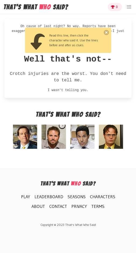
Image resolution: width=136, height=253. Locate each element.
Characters (102, 196)
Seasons (77, 196)
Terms (97, 206)
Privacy (79, 206)
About (38, 206)
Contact (58, 206)
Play (25, 196)
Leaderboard (48, 196)
